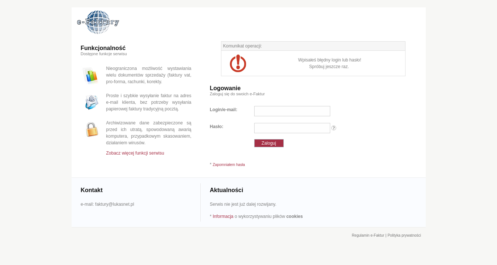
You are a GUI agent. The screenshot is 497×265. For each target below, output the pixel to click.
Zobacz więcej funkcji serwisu (135, 153)
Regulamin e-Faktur (368, 235)
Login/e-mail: (224, 109)
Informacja (223, 216)
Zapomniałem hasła (229, 165)
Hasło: (217, 126)
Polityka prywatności (404, 235)
